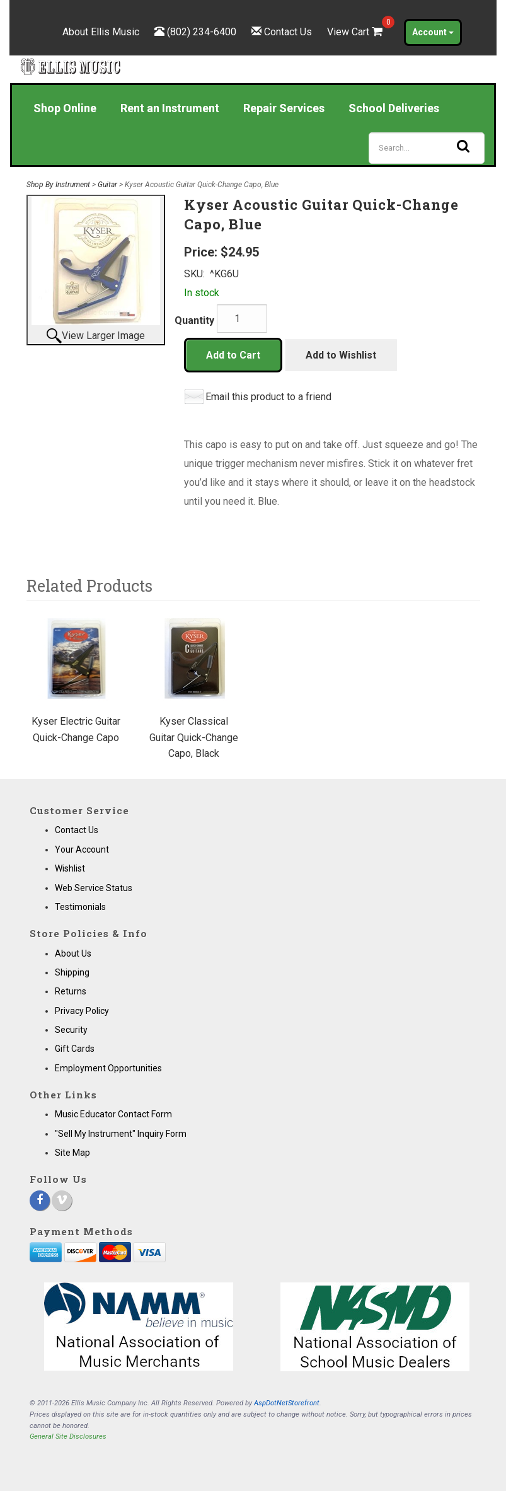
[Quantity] (242, 318)
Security (71, 1030)
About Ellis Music (100, 32)
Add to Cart (233, 355)
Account (433, 32)
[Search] (427, 148)
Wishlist (70, 868)
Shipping (72, 972)
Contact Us (288, 32)
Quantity (194, 320)
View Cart (356, 32)
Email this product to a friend (268, 397)
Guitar (107, 184)
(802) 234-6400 (201, 32)
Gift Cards (75, 1049)
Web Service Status (93, 888)
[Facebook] (40, 1200)
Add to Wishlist (341, 355)
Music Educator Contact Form (113, 1114)
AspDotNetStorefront (286, 1403)
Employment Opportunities (108, 1068)
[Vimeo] (62, 1200)
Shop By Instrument (58, 184)
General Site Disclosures (68, 1436)
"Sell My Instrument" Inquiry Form (121, 1134)
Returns (70, 991)
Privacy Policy (82, 1011)
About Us (73, 953)
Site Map (72, 1153)
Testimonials (80, 907)
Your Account (82, 849)
